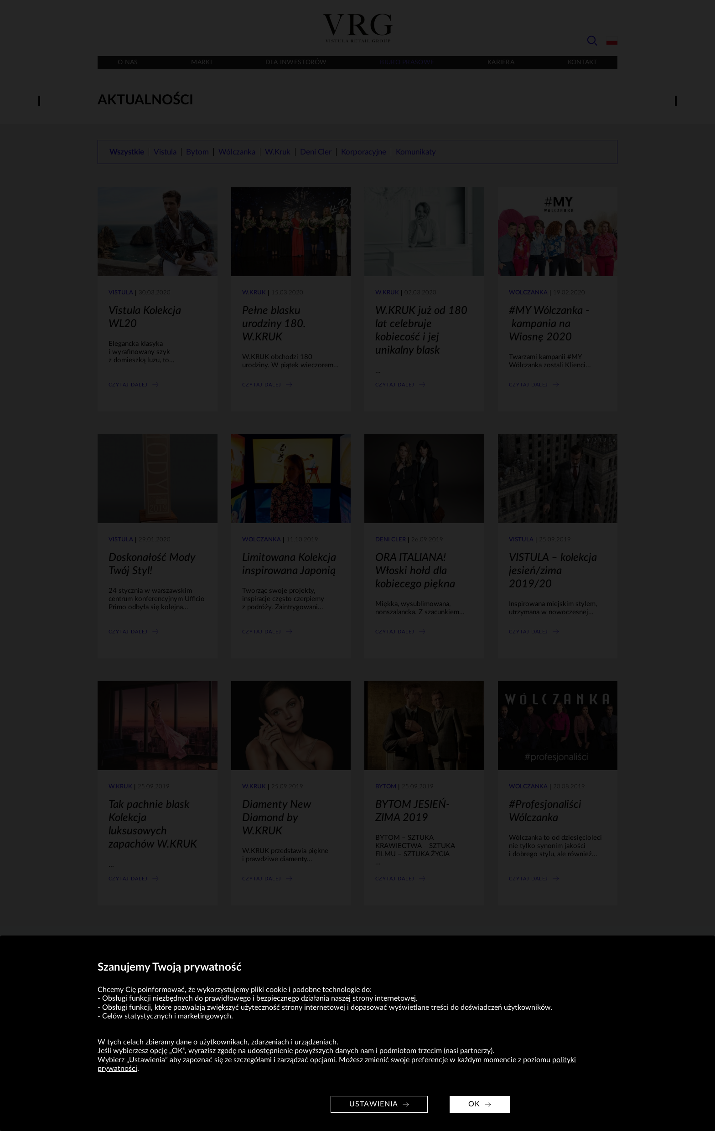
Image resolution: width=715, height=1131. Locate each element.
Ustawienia (373, 1104)
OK (474, 1104)
